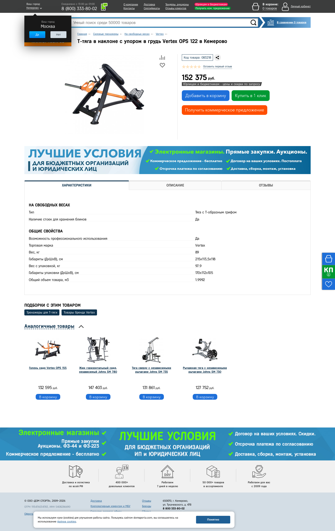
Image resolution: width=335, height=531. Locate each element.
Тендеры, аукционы (177, 4)
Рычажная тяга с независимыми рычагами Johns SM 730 (205, 369)
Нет (58, 34)
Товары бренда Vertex (79, 312)
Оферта (28, 513)
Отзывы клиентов (175, 8)
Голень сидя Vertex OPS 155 (48, 368)
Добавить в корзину (205, 95)
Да (37, 34)
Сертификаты (152, 8)
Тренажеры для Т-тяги (41, 312)
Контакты (129, 8)
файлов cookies (66, 521)
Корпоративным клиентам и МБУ (110, 506)
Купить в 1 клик (250, 95)
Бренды (146, 506)
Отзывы (146, 500)
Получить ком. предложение (212, 8)
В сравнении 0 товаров (291, 22)
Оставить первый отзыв (217, 66)
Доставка (149, 4)
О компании (130, 4)
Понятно (213, 519)
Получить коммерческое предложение (224, 109)
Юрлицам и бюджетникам (211, 4)
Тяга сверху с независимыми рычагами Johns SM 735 (151, 369)
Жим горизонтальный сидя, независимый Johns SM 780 (98, 369)
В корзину (48, 397)
